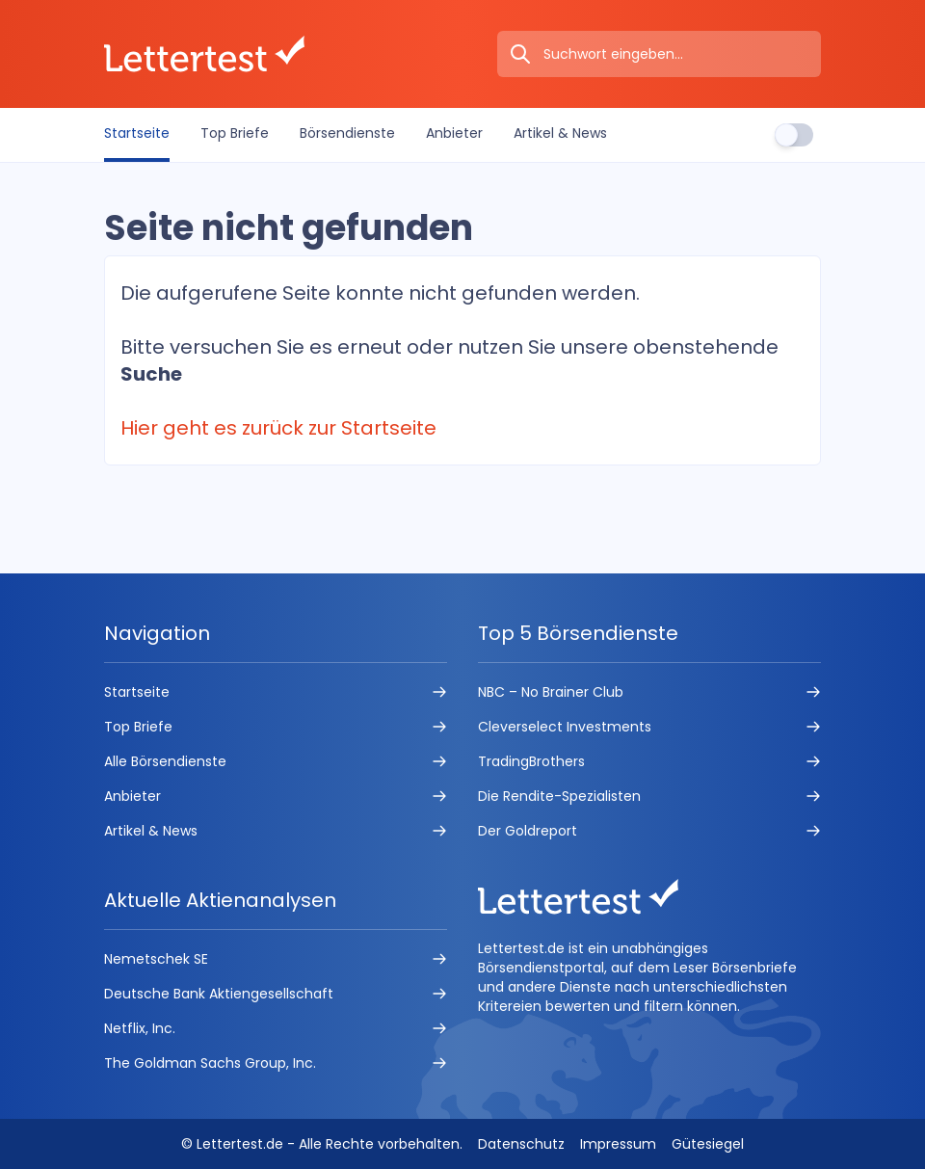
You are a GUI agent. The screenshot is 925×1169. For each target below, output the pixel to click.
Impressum (618, 1144)
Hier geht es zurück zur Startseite (278, 427)
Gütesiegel (708, 1144)
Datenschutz (521, 1144)
